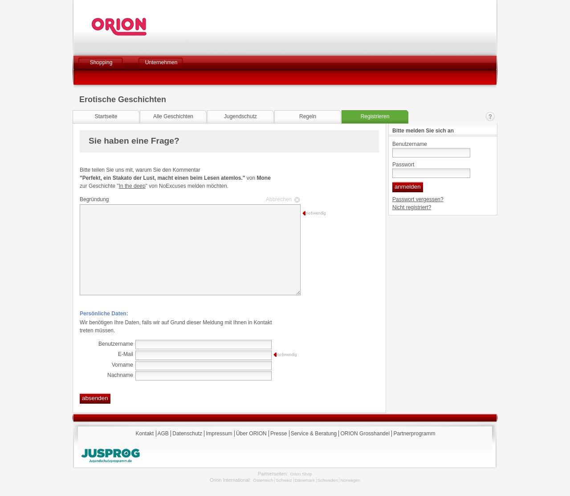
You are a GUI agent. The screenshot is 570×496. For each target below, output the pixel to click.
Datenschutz (187, 433)
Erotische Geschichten (122, 99)
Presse (278, 433)
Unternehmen (161, 62)
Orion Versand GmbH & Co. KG (143, 26)
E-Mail (125, 354)
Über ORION (251, 433)
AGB (163, 433)
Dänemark (305, 480)
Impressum (219, 433)
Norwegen (350, 480)
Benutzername (409, 144)
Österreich (263, 480)
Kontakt (490, 116)
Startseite (106, 116)
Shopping (101, 62)
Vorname (122, 365)
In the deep (132, 186)
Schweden (328, 480)
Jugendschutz (240, 116)
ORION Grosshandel (365, 433)
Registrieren (375, 116)
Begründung (189, 199)
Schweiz (284, 480)
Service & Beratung (314, 433)
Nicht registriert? (411, 207)
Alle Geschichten (173, 116)
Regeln (307, 116)
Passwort (403, 164)
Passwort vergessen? (418, 199)
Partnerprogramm (414, 433)
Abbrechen (279, 199)
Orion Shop (301, 473)
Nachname (120, 375)
